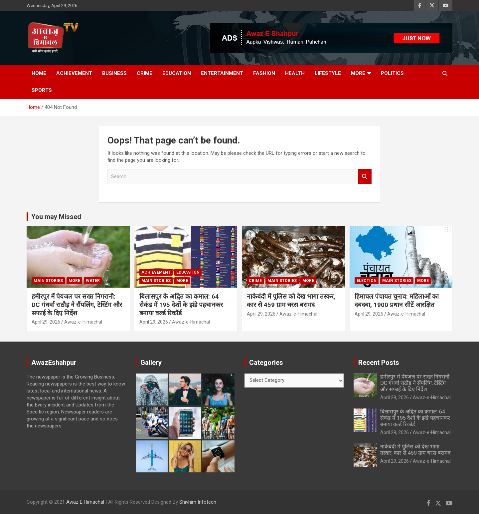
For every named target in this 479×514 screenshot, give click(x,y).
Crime (144, 73)
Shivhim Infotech (197, 502)
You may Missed (56, 217)
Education (176, 73)
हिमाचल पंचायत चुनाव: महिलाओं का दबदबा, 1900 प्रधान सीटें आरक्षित (397, 301)
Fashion (264, 73)
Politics (392, 73)
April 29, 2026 (46, 322)
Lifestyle (328, 73)
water (93, 280)
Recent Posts (378, 363)
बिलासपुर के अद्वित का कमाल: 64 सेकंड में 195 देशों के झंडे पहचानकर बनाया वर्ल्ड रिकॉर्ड (181, 305)
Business (114, 73)
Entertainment (222, 73)
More (358, 73)
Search (365, 176)
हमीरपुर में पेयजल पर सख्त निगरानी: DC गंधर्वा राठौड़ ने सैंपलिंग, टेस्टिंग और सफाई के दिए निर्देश (77, 305)
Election (367, 280)
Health (295, 73)
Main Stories (48, 280)
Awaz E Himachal (85, 502)
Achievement (74, 73)
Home (39, 73)
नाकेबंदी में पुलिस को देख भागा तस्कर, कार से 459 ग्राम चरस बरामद (291, 301)
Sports (42, 90)
